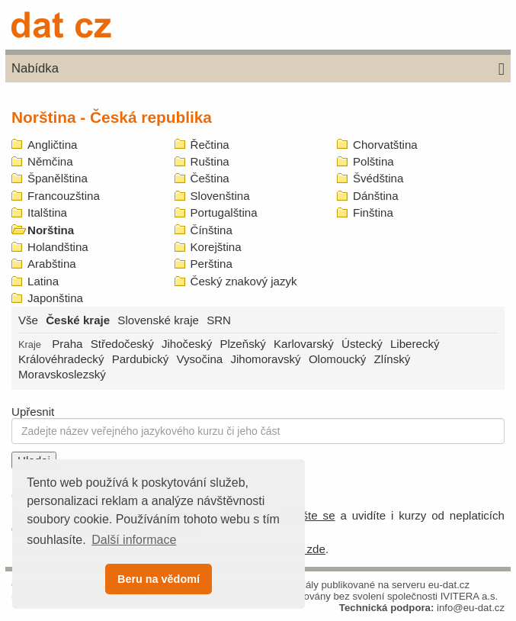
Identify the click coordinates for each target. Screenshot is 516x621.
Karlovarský (304, 343)
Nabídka (258, 69)
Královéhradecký (61, 358)
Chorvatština (385, 144)
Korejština (216, 246)
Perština (211, 263)
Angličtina (52, 144)
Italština (47, 212)
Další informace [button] (133, 539)
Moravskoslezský (62, 374)
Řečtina (210, 144)
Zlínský (392, 358)
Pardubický (140, 358)
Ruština (210, 161)
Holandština (57, 246)
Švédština (378, 178)
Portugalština (224, 212)
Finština (373, 212)
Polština (373, 161)
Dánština (376, 195)
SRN (219, 320)
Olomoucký (338, 358)
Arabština (51, 263)
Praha (67, 343)
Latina (43, 281)
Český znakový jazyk (244, 281)
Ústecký (362, 343)
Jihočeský (187, 343)
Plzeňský (242, 343)
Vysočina (200, 358)
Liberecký (415, 343)
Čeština (210, 178)
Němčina (50, 161)
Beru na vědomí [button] (158, 579)
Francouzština (63, 195)
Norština (50, 230)
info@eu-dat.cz (471, 607)
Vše (28, 320)
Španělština (57, 178)
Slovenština (220, 195)
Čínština (211, 230)
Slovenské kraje (158, 320)
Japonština (55, 297)
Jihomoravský (265, 358)
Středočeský (122, 343)
